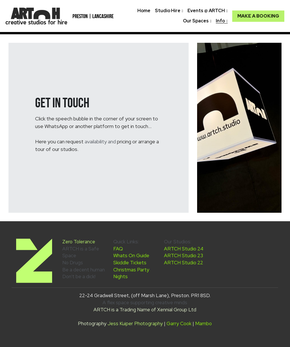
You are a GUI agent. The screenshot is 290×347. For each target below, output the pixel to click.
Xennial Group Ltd (176, 309)
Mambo (203, 323)
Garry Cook (179, 323)
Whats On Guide (131, 255)
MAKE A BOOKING (258, 16)
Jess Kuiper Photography (135, 323)
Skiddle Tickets (129, 262)
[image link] (36, 15)
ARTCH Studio (180, 249)
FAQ (118, 249)
